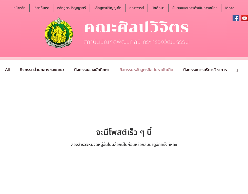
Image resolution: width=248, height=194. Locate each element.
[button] (41, 8)
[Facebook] (236, 18)
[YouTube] (244, 18)
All (7, 69)
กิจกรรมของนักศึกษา (91, 69)
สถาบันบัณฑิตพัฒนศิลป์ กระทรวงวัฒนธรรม (136, 42)
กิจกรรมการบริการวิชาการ (205, 69)
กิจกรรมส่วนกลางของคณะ (42, 69)
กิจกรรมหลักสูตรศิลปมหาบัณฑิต (146, 69)
